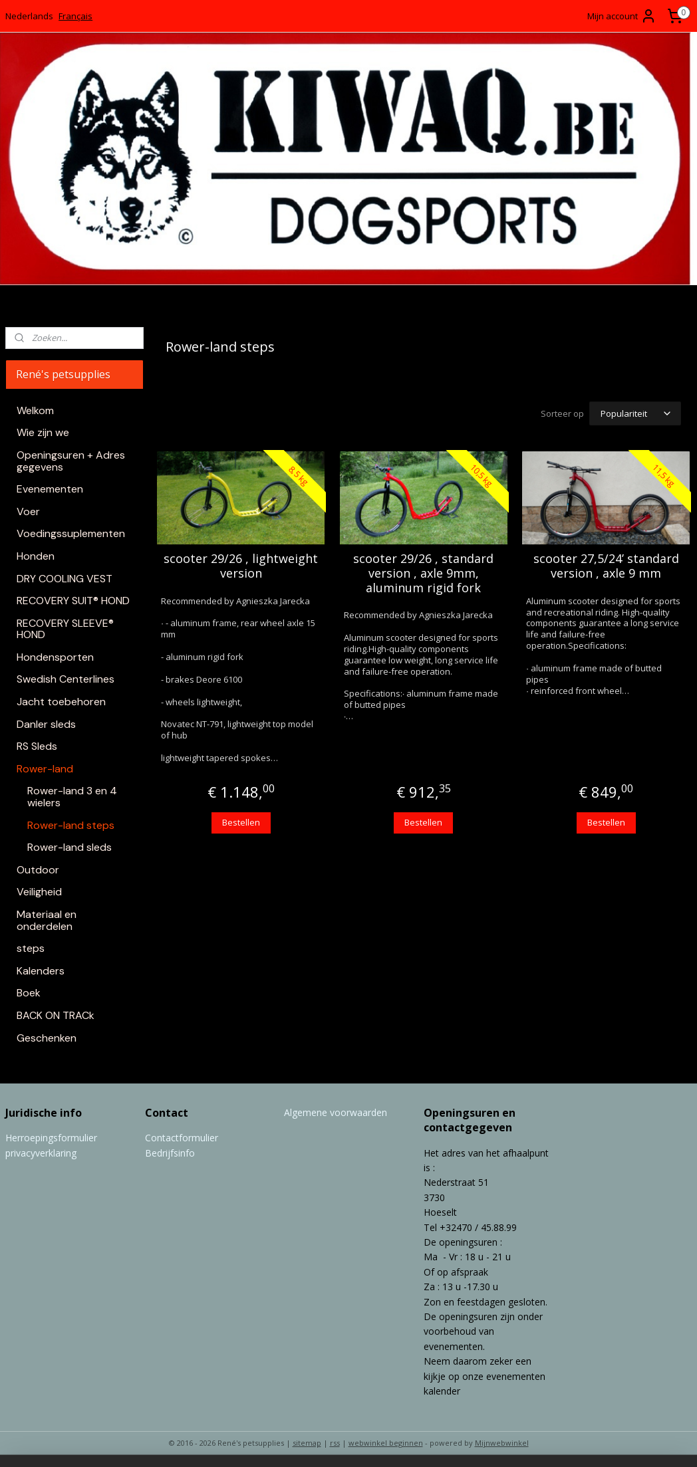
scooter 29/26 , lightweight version (241, 564)
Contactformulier (181, 1137)
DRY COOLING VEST (64, 579)
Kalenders (41, 971)
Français (75, 16)
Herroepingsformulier (51, 1137)
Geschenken (46, 1038)
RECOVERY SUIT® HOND (73, 601)
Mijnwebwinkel (502, 1443)
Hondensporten (55, 657)
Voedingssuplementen (71, 533)
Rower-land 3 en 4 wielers (72, 797)
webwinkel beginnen (385, 1443)
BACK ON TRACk (55, 1015)
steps (31, 948)
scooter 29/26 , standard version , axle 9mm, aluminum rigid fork (423, 571)
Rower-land (45, 769)
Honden (36, 556)
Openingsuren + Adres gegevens (71, 461)
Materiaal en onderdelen (46, 920)
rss (335, 1443)
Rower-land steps (70, 825)
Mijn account (621, 16)
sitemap (307, 1443)
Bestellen (240, 820)
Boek (29, 993)
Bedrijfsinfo (170, 1153)
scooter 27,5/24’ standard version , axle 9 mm (605, 564)
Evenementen (50, 489)
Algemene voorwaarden (335, 1112)
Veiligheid (39, 892)
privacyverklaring (40, 1153)
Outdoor (38, 870)
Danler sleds (46, 724)
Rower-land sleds (69, 847)
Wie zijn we (43, 432)
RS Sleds (37, 746)
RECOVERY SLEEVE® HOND (65, 629)
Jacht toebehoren (61, 702)
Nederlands (29, 16)
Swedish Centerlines (65, 679)
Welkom (35, 410)
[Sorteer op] (635, 412)
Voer (28, 511)
